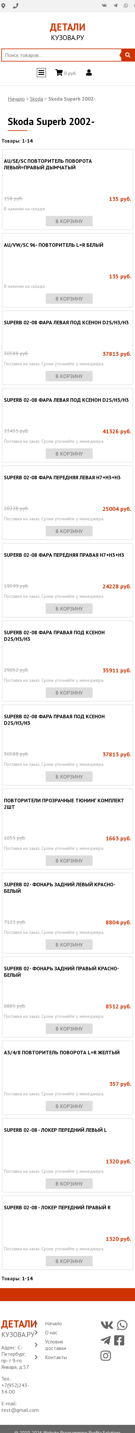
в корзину (69, 221)
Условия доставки (55, 1344)
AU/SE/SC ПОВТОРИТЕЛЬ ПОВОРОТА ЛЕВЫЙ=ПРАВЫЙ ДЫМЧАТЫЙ (48, 164)
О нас (51, 1332)
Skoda (36, 98)
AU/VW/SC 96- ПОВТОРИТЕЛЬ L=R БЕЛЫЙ (53, 245)
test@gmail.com (20, 1410)
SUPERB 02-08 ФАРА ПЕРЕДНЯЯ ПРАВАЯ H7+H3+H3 (64, 555)
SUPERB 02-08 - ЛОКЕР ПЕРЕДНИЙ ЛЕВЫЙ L (55, 1130)
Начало (16, 98)
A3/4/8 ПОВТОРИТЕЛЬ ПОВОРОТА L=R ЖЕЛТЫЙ (62, 1052)
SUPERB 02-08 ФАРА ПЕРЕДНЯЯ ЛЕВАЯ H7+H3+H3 (62, 477)
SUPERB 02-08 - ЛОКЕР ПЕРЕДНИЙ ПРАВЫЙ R (57, 1207)
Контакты (56, 1357)
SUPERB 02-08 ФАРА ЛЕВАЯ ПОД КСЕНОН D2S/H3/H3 (66, 322)
